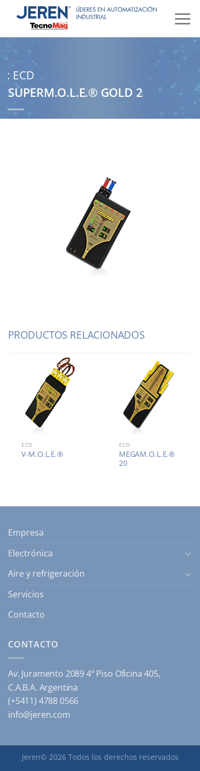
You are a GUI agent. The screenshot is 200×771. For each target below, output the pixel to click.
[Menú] (182, 18)
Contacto (26, 614)
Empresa (26, 532)
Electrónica (30, 553)
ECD (23, 75)
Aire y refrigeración (46, 573)
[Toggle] (187, 553)
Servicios (26, 594)
